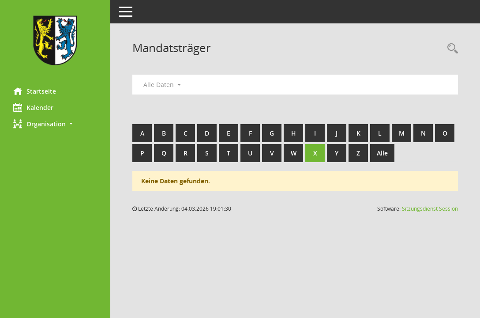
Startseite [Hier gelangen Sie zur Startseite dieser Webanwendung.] (34, 91)
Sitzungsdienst (430, 208)
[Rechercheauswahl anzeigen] (450, 49)
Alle (382, 153)
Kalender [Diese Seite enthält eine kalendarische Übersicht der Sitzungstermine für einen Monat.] (33, 107)
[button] (55, 124)
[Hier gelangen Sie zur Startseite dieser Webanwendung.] (55, 40)
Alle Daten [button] (162, 84)
